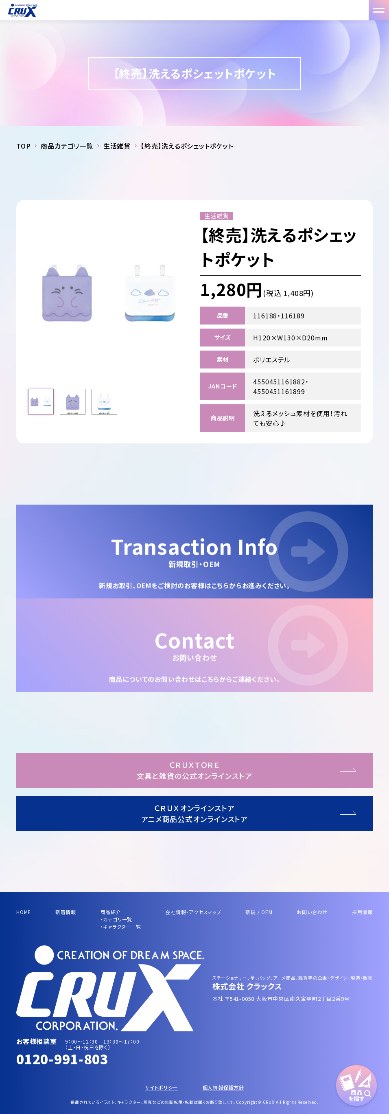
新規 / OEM (258, 911)
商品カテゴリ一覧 (67, 146)
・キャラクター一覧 (121, 926)
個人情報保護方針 (223, 1087)
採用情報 (362, 911)
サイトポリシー (161, 1087)
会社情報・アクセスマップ (193, 911)
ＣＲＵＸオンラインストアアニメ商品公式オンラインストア (194, 813)
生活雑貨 (117, 146)
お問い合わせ (312, 911)
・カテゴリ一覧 (117, 919)
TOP (23, 146)
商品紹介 (111, 911)
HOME (23, 911)
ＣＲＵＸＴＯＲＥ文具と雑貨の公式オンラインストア (194, 770)
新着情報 (65, 911)
